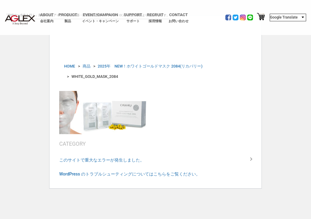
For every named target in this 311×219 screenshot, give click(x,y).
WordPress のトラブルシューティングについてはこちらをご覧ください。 (129, 174)
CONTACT (179, 18)
